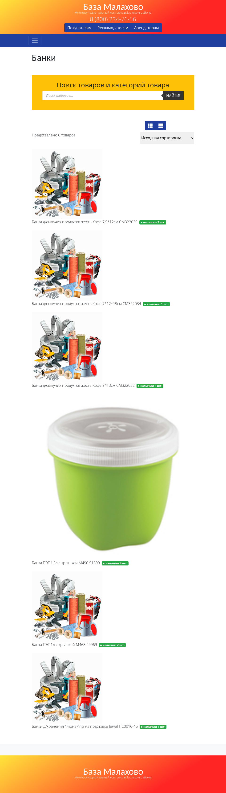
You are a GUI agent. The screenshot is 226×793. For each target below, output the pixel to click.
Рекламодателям (112, 27)
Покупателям (79, 27)
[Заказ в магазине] (167, 138)
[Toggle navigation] (34, 40)
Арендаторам (146, 27)
